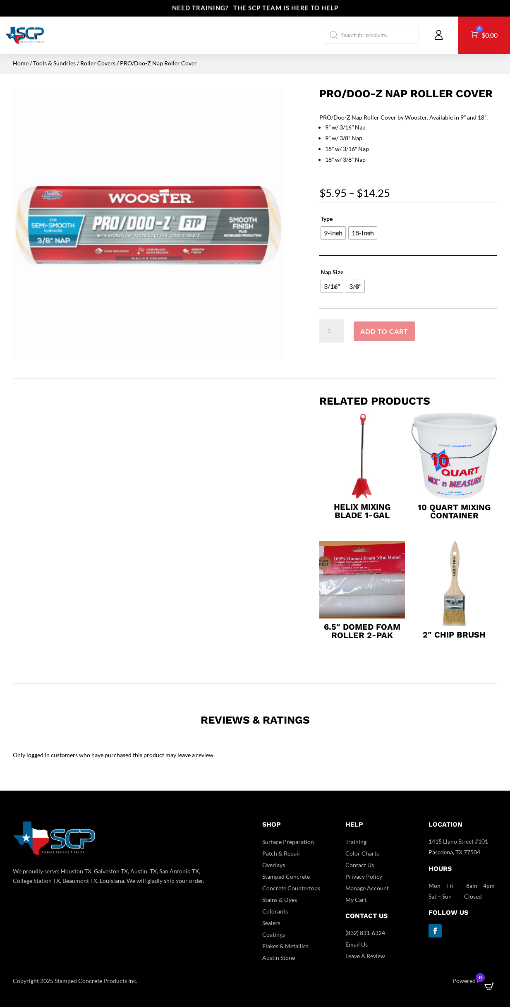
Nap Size (332, 272)
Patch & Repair (281, 853)
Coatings (273, 934)
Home (21, 63)
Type (327, 218)
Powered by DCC (475, 980)
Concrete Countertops (291, 888)
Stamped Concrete (286, 876)
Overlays (273, 864)
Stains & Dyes (279, 899)
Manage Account (367, 888)
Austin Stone (278, 957)
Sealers (271, 922)
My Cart (355, 899)
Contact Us (359, 864)
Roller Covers (97, 63)
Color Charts (362, 853)
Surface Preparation (288, 841)
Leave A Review (365, 955)
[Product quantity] (331, 331)
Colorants (275, 911)
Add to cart (384, 331)
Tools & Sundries (54, 63)
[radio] (333, 233)
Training (355, 841)
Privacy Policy (363, 876)
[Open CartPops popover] (489, 986)
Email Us (356, 944)
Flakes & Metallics (285, 945)
